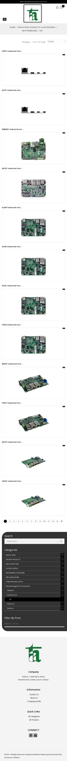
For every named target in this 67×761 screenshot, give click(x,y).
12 (53, 521)
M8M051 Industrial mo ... (13, 129)
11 (49, 521)
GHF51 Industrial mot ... (12, 51)
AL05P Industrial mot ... (12, 207)
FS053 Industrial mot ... (12, 325)
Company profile (34, 701)
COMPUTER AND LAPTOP (14, 582)
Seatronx (10, 608)
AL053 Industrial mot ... (12, 246)
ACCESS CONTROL (12, 568)
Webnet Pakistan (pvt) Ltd (43, 754)
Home (12, 27)
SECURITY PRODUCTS (13, 559)
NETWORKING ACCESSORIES (15, 573)
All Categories (34, 716)
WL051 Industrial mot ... (12, 168)
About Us (34, 698)
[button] (62, 555)
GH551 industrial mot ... (12, 481)
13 (57, 521)
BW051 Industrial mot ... (12, 364)
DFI (10, 599)
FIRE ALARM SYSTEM (12, 577)
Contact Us (34, 694)
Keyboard (10, 604)
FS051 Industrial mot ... (12, 403)
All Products (34, 720)
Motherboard (29, 30)
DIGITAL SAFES (10, 555)
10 (44, 521)
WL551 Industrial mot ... (12, 442)
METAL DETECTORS (12, 564)
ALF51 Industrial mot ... (12, 90)
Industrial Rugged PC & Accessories (36, 27)
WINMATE (10, 590)
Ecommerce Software (12, 757)
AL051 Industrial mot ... (12, 285)
